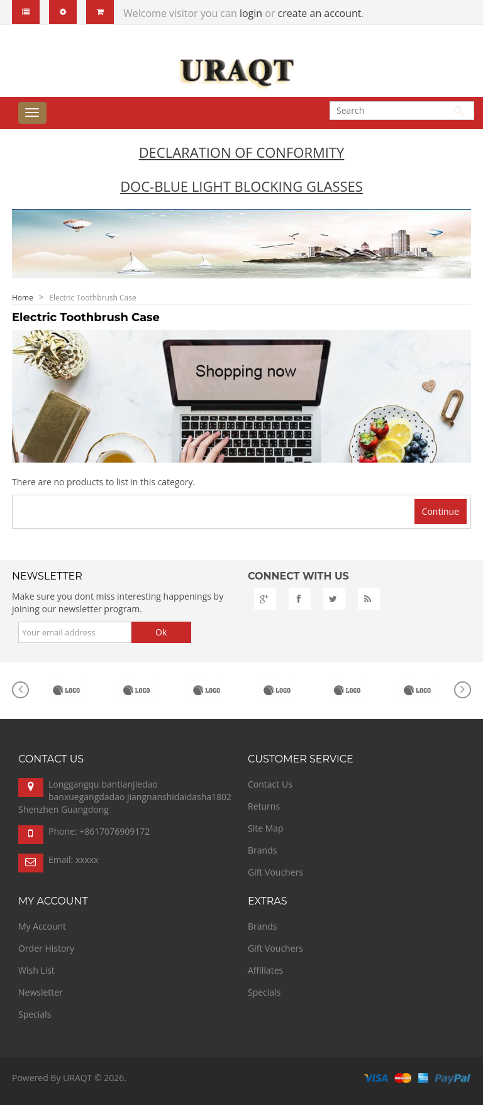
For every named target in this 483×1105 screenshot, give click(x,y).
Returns (264, 806)
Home (22, 297)
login (251, 13)
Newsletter (40, 992)
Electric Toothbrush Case (92, 297)
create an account (320, 13)
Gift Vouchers (275, 872)
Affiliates (265, 970)
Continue (440, 511)
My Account (42, 926)
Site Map (266, 828)
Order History (46, 948)
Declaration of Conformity (242, 152)
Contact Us (270, 784)
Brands (262, 850)
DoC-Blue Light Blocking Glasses (241, 186)
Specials (34, 1014)
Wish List (36, 970)
